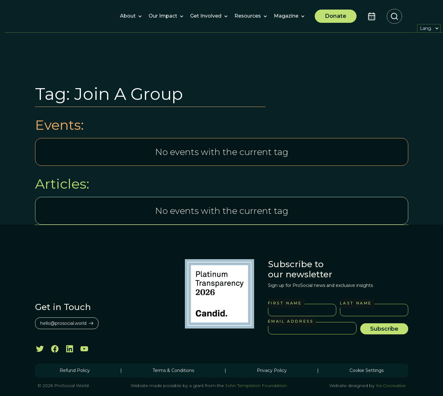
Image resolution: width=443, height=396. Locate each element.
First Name (285, 303)
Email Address (290, 321)
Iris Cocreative (391, 385)
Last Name (356, 303)
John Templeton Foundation (255, 385)
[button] (128, 16)
